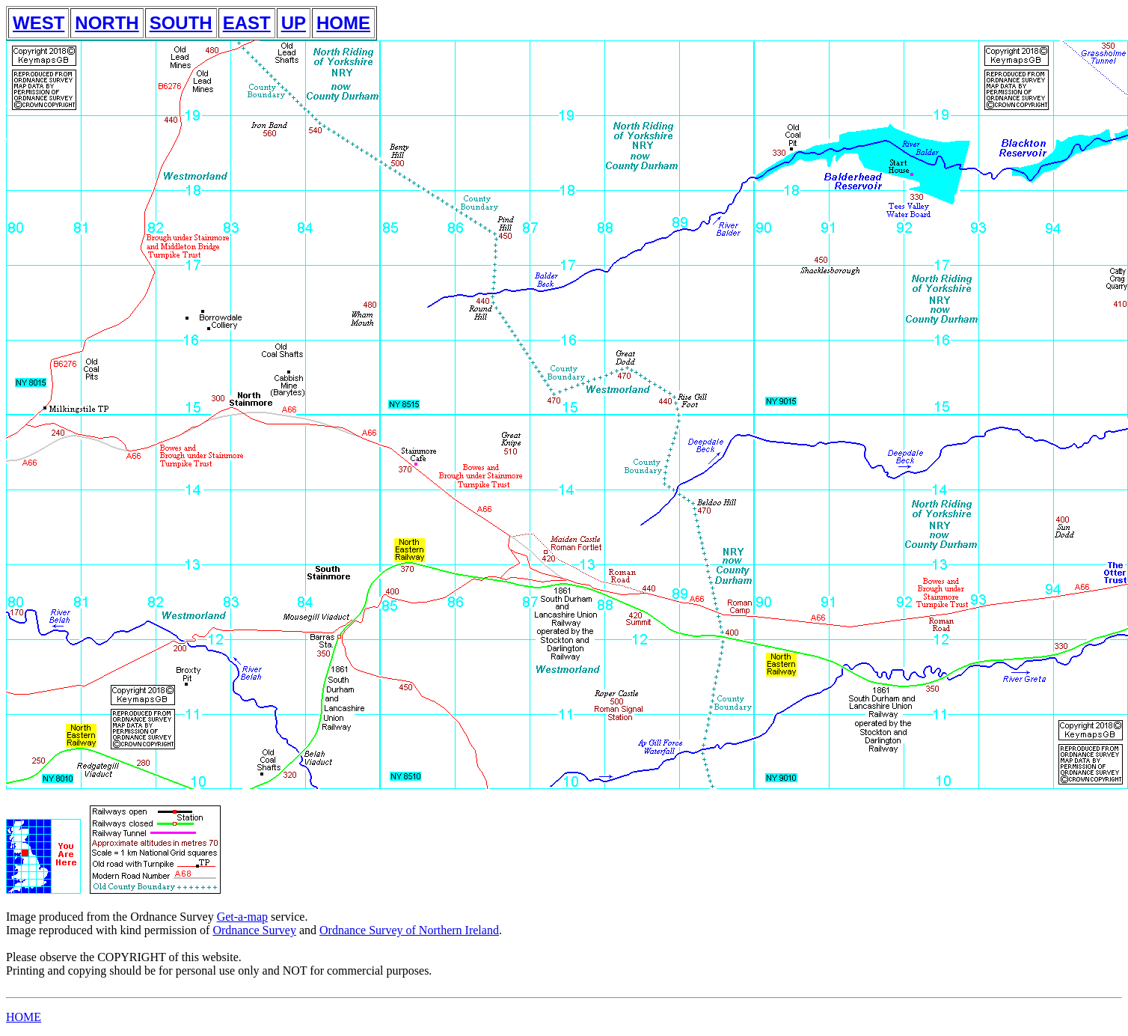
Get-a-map (242, 916)
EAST (247, 23)
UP (293, 23)
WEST (38, 23)
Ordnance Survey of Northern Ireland (409, 930)
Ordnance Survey (254, 930)
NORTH (106, 23)
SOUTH (181, 23)
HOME (343, 23)
